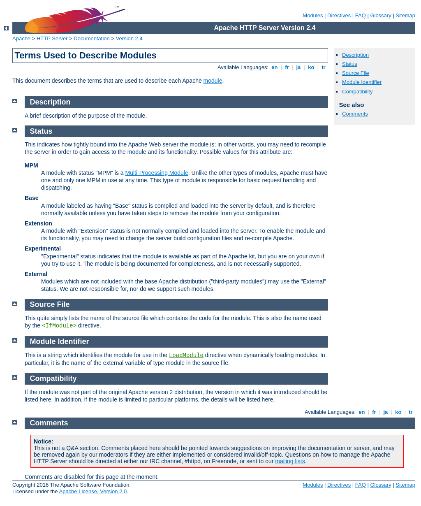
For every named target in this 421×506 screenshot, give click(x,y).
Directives (339, 15)
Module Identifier (362, 82)
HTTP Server (52, 38)
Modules (313, 15)
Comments (355, 114)
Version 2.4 (129, 38)
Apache (21, 38)
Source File (355, 73)
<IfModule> (59, 326)
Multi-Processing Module (156, 172)
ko (311, 67)
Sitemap (405, 15)
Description (355, 55)
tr (323, 67)
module (213, 80)
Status (349, 64)
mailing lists (290, 461)
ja (298, 67)
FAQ (360, 15)
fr (287, 67)
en (274, 67)
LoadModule (186, 355)
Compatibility (357, 91)
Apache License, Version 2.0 (93, 491)
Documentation (91, 38)
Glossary (380, 15)
